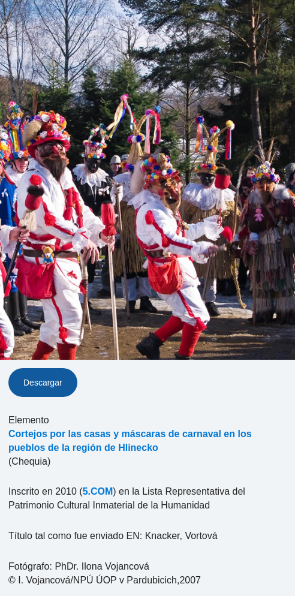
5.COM (98, 491)
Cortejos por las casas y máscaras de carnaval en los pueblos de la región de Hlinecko (130, 441)
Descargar (42, 382)
